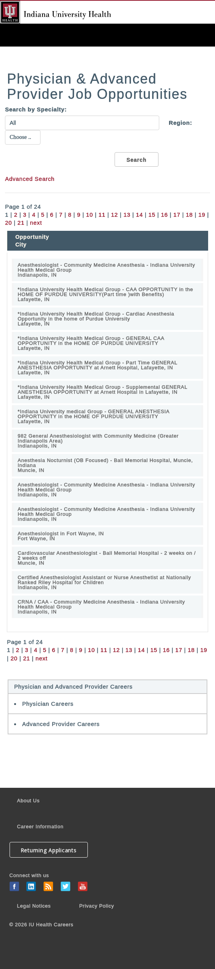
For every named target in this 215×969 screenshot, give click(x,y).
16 (164, 214)
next (36, 222)
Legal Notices (34, 906)
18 (189, 214)
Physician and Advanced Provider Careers (73, 686)
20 (8, 222)
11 (102, 214)
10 (89, 214)
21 (21, 222)
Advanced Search (30, 178)
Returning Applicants (49, 850)
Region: (180, 122)
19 (201, 214)
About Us (28, 800)
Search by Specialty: (36, 109)
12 (114, 214)
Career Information (40, 826)
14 (139, 214)
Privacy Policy (96, 906)
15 (152, 214)
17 (176, 214)
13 (126, 214)
